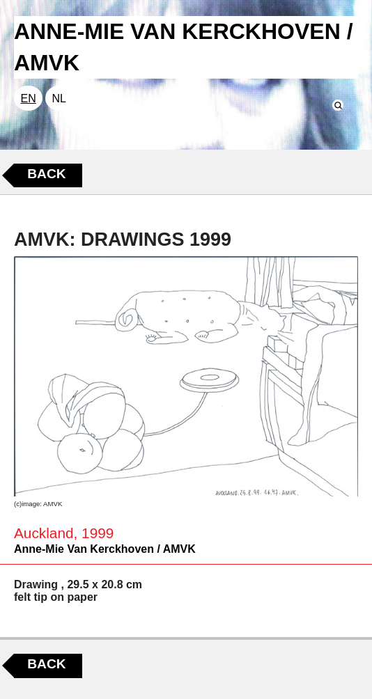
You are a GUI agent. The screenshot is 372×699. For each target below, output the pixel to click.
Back (46, 173)
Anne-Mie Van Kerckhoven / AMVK (105, 549)
